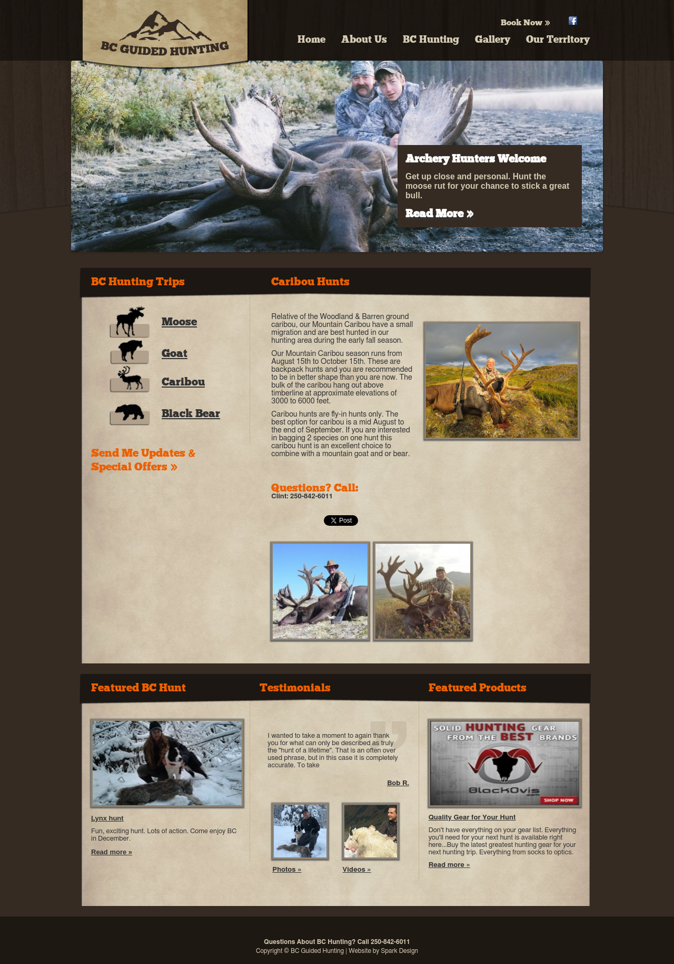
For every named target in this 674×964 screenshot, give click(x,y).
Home (311, 39)
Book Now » (525, 22)
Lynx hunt (107, 818)
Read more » (111, 852)
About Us (364, 39)
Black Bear (191, 413)
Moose (179, 322)
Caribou (183, 382)
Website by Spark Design (383, 951)
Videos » (357, 869)
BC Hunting (431, 39)
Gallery (492, 39)
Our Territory (558, 39)
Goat (174, 353)
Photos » (286, 869)
